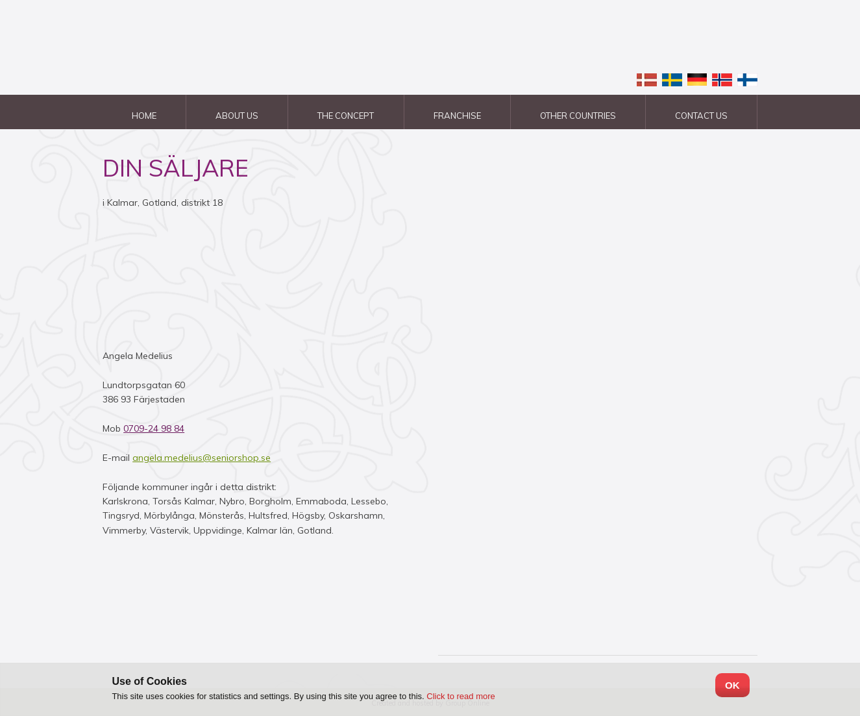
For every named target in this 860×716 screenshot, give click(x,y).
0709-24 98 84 (153, 428)
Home (144, 115)
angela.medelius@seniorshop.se (201, 457)
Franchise (457, 115)
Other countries (578, 115)
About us (236, 115)
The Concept (345, 115)
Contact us (701, 115)
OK (732, 685)
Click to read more (460, 696)
